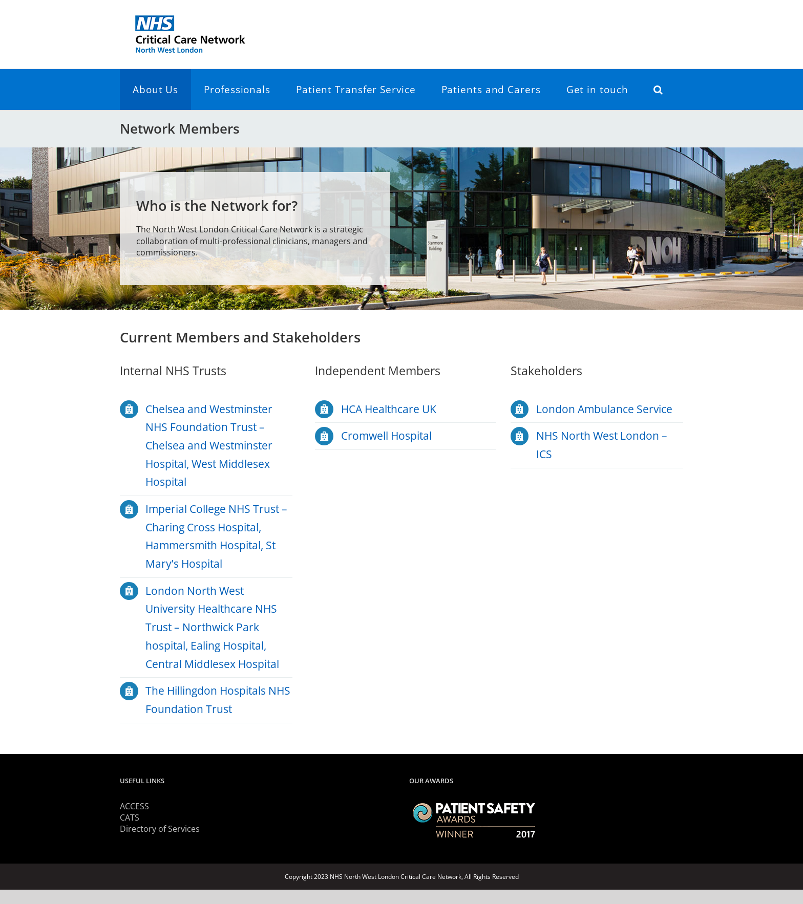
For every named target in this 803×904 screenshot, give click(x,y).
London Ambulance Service (604, 409)
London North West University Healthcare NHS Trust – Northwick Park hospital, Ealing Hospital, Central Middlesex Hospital (212, 627)
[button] (658, 89)
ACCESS (134, 806)
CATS (129, 817)
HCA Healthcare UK (388, 409)
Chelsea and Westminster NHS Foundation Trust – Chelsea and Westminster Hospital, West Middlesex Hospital (208, 445)
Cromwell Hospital (386, 435)
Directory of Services (160, 828)
